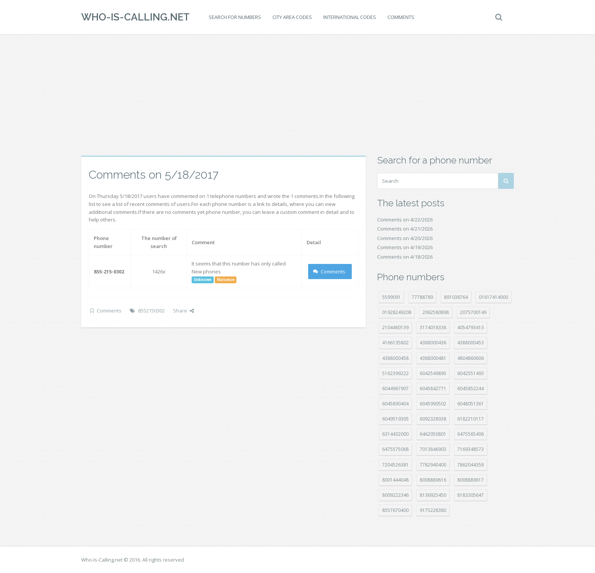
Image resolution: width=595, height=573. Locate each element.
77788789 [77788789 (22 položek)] (422, 297)
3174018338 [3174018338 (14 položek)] (433, 327)
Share (183, 310)
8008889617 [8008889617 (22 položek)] (470, 480)
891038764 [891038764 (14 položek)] (456, 297)
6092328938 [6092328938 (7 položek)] (433, 419)
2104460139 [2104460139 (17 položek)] (395, 327)
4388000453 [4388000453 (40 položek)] (470, 342)
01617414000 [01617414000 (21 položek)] (493, 297)
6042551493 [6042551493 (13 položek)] (470, 373)
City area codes (292, 17)
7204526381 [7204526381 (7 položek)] (395, 465)
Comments (400, 17)
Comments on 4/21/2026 (405, 228)
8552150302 (151, 310)
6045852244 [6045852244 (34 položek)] (470, 388)
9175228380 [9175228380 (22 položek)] (433, 510)
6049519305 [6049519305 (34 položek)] (395, 419)
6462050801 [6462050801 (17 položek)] (433, 434)
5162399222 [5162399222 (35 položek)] (395, 373)
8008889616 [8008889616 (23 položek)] (433, 480)
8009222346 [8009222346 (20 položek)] (395, 495)
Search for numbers (235, 17)
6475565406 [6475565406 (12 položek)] (470, 434)
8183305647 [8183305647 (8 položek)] (470, 495)
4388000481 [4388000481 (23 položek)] (433, 358)
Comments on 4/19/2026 (405, 247)
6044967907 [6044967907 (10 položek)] (395, 388)
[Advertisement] (297, 95)
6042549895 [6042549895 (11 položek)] (433, 373)
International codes (349, 17)
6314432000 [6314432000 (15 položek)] (395, 434)
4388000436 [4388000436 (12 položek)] (433, 342)
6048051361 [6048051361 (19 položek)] (470, 403)
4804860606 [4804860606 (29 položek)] (470, 358)
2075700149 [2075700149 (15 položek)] (473, 312)
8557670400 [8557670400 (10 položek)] (395, 510)
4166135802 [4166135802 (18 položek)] (395, 342)
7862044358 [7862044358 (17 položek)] (470, 465)
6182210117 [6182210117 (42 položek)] (470, 419)
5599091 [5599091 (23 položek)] (391, 297)
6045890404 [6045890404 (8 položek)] (395, 403)
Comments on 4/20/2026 (405, 238)
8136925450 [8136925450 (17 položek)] (433, 495)
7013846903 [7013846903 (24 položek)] (433, 449)
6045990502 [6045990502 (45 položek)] (433, 403)
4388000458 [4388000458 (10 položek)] (395, 358)
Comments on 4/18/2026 (405, 256)
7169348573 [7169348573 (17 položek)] (470, 449)
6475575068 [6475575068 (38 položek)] (395, 449)
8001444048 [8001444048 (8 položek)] (395, 480)
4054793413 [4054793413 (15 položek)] (470, 327)
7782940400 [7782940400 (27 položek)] (433, 465)
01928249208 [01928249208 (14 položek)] (396, 312)
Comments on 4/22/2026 (405, 219)
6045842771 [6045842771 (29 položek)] (433, 388)
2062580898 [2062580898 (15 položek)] (435, 312)
